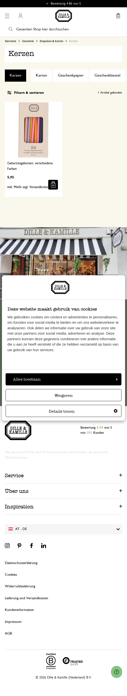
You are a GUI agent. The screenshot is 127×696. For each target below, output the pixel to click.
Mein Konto (20, 16)
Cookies (11, 574)
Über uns (17, 491)
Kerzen (15, 75)
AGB (8, 633)
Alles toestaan (65, 379)
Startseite (10, 41)
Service (14, 475)
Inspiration (19, 507)
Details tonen (83, 411)
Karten (41, 75)
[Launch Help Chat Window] (116, 672)
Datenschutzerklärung (21, 563)
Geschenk (28, 41)
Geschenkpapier (71, 75)
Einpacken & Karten (51, 41)
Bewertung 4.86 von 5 (66, 3)
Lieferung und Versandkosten (26, 598)
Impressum (13, 622)
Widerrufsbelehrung (20, 586)
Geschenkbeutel (107, 75)
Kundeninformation (19, 610)
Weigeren (64, 395)
